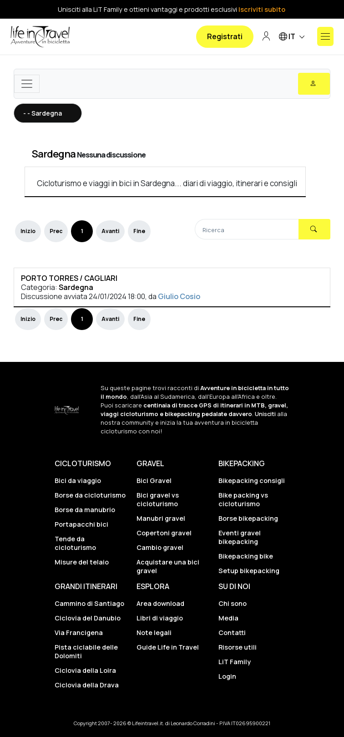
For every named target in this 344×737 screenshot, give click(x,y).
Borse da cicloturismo (90, 495)
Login (227, 676)
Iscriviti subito (261, 9)
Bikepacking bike (245, 556)
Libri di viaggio (160, 618)
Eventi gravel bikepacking (239, 537)
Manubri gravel (161, 518)
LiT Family (234, 661)
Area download (160, 603)
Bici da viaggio (78, 480)
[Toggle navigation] (27, 84)
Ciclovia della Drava (87, 685)
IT (293, 37)
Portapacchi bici (81, 524)
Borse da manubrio (85, 509)
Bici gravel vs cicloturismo (158, 499)
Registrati (225, 36)
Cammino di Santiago (89, 603)
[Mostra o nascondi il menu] (325, 36)
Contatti (232, 632)
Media (228, 618)
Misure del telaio (82, 562)
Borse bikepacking (248, 518)
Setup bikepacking (248, 570)
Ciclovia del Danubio (88, 618)
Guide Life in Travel (168, 647)
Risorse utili (237, 647)
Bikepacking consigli (251, 480)
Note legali (154, 632)
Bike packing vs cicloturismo (243, 499)
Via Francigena (79, 632)
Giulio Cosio (179, 296)
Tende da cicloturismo (75, 543)
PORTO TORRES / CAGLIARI (69, 278)
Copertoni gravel (164, 533)
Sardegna (54, 154)
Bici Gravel (154, 480)
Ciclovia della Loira (85, 670)
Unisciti (265, 414)
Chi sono (232, 603)
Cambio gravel (160, 547)
